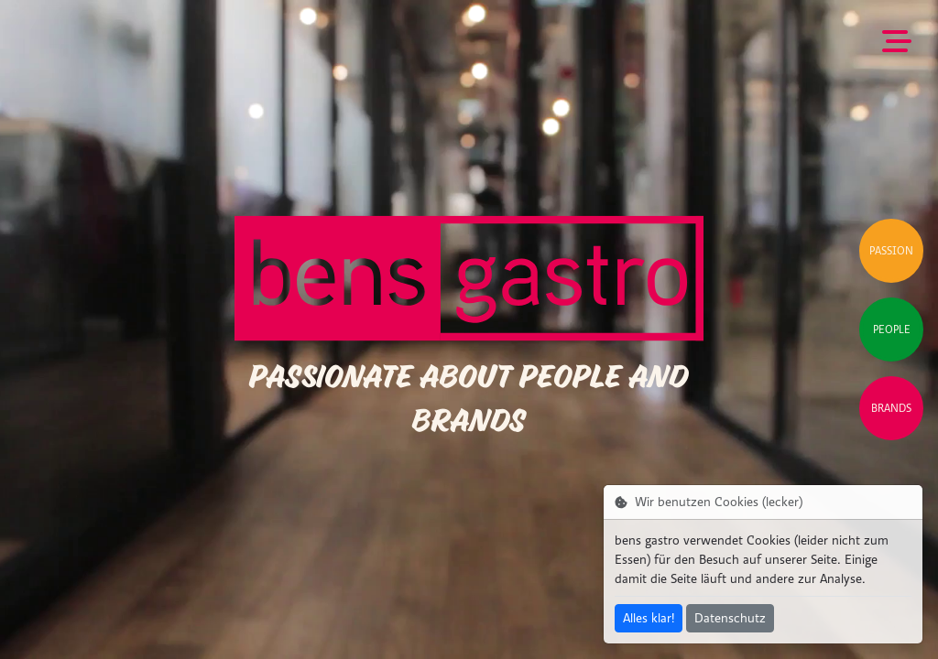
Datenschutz (730, 618)
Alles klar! (648, 618)
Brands (891, 408)
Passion (891, 250)
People (892, 329)
